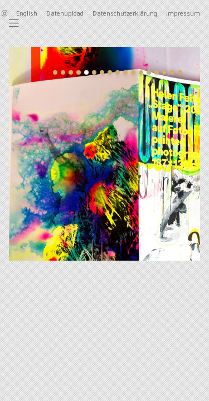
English (26, 13)
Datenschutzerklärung (125, 13)
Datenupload (65, 13)
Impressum (183, 13)
